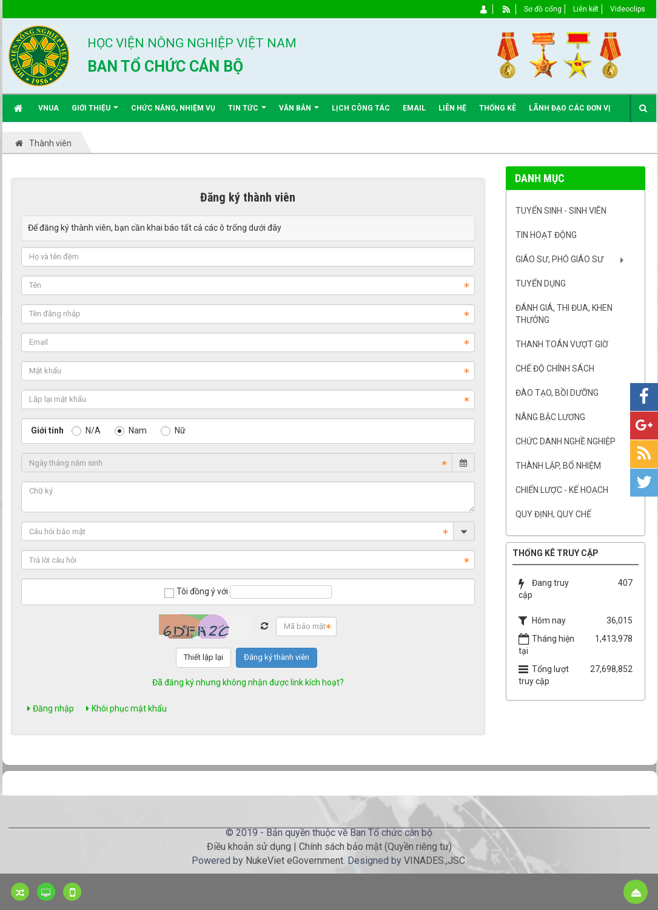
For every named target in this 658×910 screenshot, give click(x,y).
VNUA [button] (48, 108)
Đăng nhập (50, 708)
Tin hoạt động (546, 235)
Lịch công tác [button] (361, 108)
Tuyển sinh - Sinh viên (560, 211)
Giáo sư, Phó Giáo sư (559, 259)
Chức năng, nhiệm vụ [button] (173, 108)
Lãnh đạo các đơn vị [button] (570, 108)
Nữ (173, 430)
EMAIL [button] (414, 108)
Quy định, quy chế (553, 514)
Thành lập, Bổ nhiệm (558, 465)
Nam (131, 430)
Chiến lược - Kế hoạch (561, 490)
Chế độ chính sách (554, 368)
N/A (86, 430)
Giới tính (47, 430)
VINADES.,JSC (434, 860)
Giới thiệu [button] (95, 112)
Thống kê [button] (497, 108)
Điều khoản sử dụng (249, 846)
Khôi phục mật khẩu (126, 708)
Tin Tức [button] (247, 112)
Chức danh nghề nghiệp (565, 441)
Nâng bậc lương (550, 417)
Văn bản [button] (299, 112)
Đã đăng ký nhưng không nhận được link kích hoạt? (248, 682)
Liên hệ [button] (452, 108)
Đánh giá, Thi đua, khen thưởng (564, 314)
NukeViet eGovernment (294, 860)
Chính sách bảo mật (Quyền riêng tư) (375, 846)
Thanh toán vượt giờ (561, 344)
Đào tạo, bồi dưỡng (557, 393)
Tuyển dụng (540, 283)
